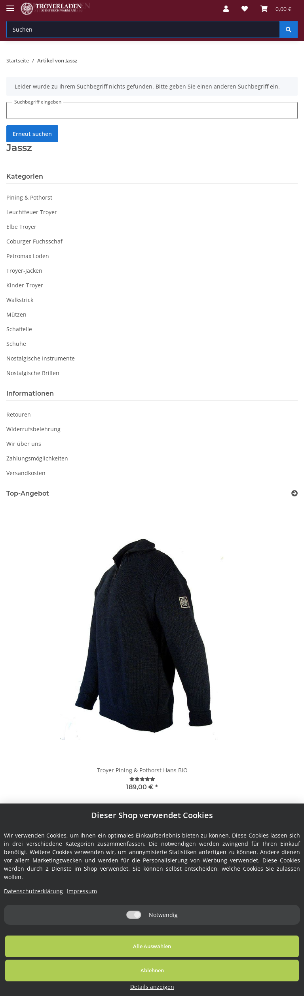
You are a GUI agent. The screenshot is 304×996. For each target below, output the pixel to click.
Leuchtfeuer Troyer (31, 212)
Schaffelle (19, 329)
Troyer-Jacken (24, 270)
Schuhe (16, 343)
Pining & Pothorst (29, 197)
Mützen (16, 314)
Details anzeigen (263, 986)
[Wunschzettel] (244, 9)
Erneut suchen (32, 134)
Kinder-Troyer (24, 285)
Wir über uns (23, 443)
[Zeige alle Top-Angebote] (294, 493)
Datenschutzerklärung (33, 924)
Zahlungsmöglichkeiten (37, 458)
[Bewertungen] (142, 779)
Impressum (82, 924)
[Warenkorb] (276, 9)
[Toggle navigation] (10, 5)
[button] (226, 9)
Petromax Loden (27, 256)
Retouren (18, 414)
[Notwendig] (133, 948)
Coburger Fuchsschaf (34, 241)
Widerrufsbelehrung (33, 429)
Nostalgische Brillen (32, 373)
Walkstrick (19, 300)
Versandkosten (26, 473)
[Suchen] (143, 29)
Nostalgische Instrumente (40, 358)
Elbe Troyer (21, 226)
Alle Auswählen (59, 979)
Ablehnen (169, 979)
